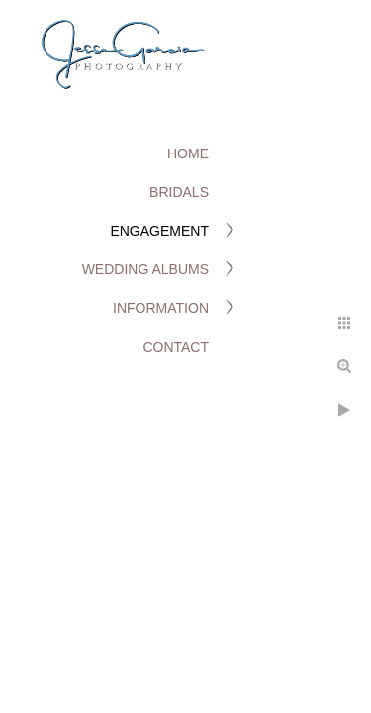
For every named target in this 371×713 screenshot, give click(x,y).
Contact (175, 347)
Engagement (159, 231)
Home (188, 153)
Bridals (179, 192)
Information (161, 308)
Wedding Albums (145, 269)
